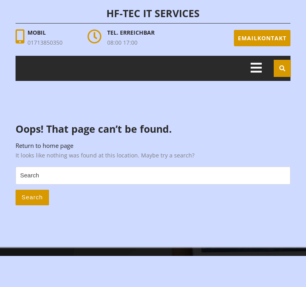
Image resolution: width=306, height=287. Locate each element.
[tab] (256, 68)
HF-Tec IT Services (153, 13)
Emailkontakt (262, 38)
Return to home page (44, 145)
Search (32, 197)
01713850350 (45, 42)
